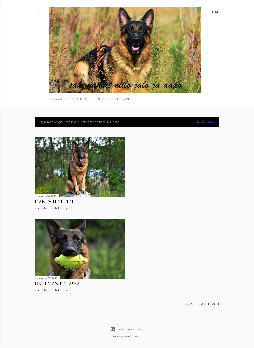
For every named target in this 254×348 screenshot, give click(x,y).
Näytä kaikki (205, 122)
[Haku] (215, 12)
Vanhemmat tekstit (203, 304)
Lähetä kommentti (61, 207)
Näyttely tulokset (79, 99)
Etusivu (55, 99)
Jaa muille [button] (41, 207)
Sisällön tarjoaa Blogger (127, 329)
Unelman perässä (57, 284)
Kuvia (126, 99)
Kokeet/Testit (108, 99)
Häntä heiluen (54, 202)
